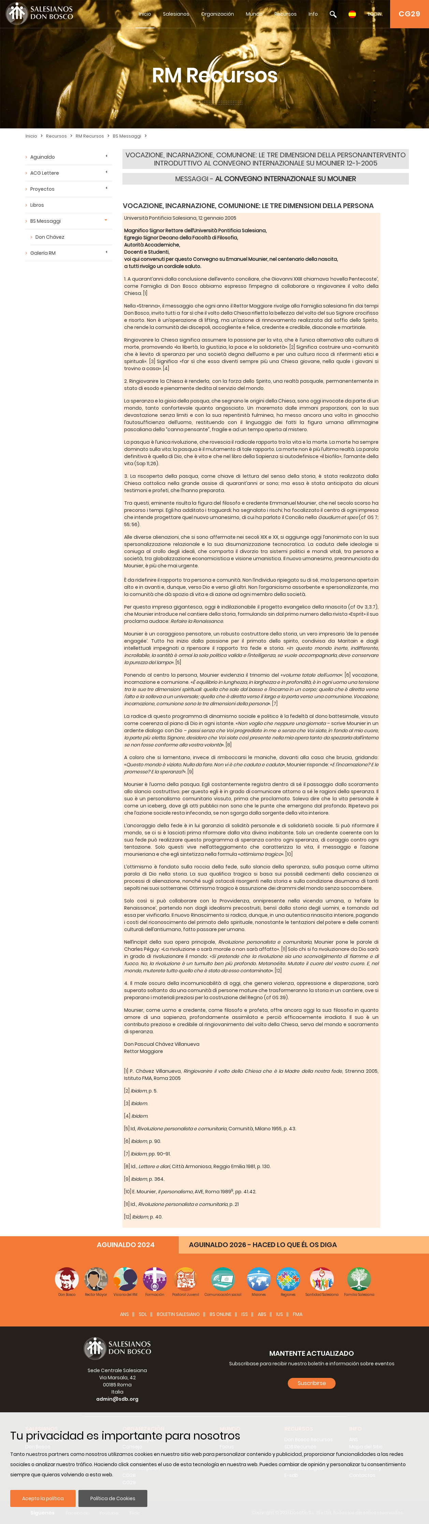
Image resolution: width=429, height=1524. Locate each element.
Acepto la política (43, 1498)
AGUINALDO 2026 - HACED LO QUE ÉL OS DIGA (263, 1245)
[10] (288, 854)
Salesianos (176, 14)
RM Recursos (90, 136)
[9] (190, 771)
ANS (124, 1314)
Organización (217, 14)
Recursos (286, 14)
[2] (292, 347)
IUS (279, 1314)
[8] (228, 744)
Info (313, 14)
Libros (37, 205)
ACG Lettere (44, 173)
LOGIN (375, 14)
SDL (143, 1314)
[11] (284, 949)
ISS (244, 1314)
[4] (165, 368)
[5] (178, 662)
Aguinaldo (42, 157)
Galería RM (43, 253)
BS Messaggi (127, 136)
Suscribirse (312, 1383)
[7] (274, 703)
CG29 (409, 14)
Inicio (145, 14)
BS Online (221, 1314)
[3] (152, 361)
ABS (262, 1314)
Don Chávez (49, 237)
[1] (144, 293)
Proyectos (42, 189)
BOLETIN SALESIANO (178, 1314)
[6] (347, 675)
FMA (297, 1314)
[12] (278, 970)
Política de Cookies (112, 1498)
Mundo (254, 14)
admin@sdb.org (117, 1399)
